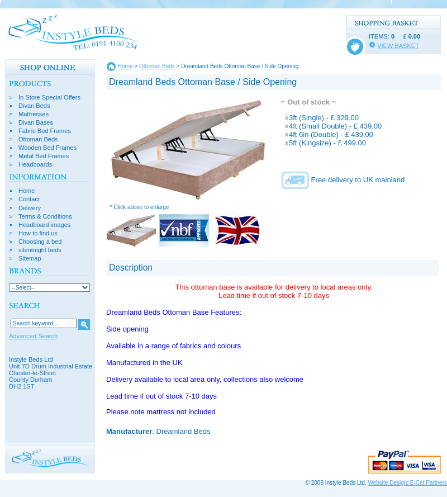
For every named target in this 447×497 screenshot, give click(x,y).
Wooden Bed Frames (47, 148)
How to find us (38, 233)
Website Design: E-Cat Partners (407, 483)
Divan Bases (35, 123)
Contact (29, 199)
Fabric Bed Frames (44, 131)
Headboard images (44, 225)
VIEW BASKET (398, 45)
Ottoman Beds (38, 139)
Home (26, 191)
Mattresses (33, 114)
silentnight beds (39, 250)
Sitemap (29, 258)
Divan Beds (34, 106)
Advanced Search (33, 336)
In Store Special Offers (49, 97)
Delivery (29, 208)
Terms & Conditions (45, 217)
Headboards (35, 165)
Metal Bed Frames (43, 156)
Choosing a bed (39, 242)
